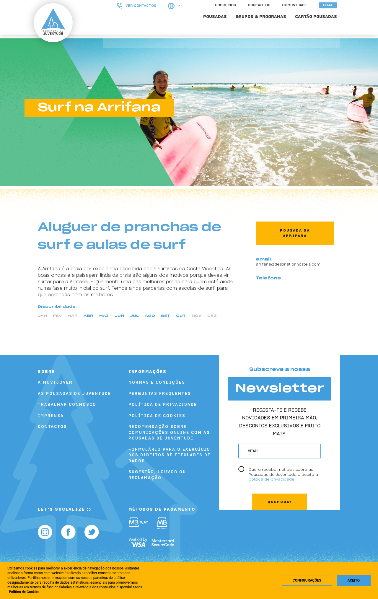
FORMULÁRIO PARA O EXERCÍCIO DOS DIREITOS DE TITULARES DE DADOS (169, 455)
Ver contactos (139, 13)
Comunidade (297, 12)
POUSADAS (218, 24)
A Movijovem (55, 383)
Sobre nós (228, 12)
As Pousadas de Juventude (74, 394)
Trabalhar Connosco (67, 405)
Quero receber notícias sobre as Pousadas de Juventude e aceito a (283, 474)
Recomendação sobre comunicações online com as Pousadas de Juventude (169, 432)
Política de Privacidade (162, 405)
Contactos (262, 12)
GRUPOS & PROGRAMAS (264, 24)
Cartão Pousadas (319, 24)
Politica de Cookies (24, 592)
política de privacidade (271, 479)
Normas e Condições (156, 383)
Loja (331, 12)
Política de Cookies (156, 416)
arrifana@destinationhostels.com (288, 264)
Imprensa (51, 416)
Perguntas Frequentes (159, 394)
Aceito (354, 580)
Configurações (307, 580)
